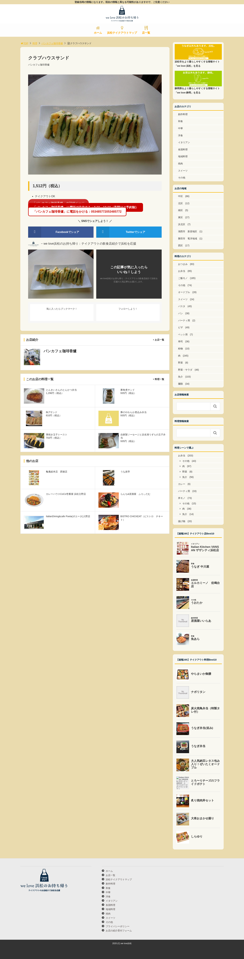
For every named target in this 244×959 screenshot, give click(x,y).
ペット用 (183, 334)
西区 (180, 245)
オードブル (184, 292)
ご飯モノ (183, 278)
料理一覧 (159, 379)
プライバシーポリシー (117, 926)
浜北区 (181, 224)
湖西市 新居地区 (187, 231)
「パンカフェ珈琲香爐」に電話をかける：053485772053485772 (77, 211)
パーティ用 (184, 320)
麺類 (180, 383)
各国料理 (183, 149)
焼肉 (180, 163)
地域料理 (183, 156)
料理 (35, 43)
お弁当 (181, 271)
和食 (180, 121)
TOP (24, 43)
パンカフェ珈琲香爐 (52, 43)
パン (180, 313)
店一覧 (146, 32)
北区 (180, 203)
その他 (181, 177)
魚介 (180, 376)
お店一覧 (159, 339)
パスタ (181, 306)
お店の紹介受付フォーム (119, 930)
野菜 (180, 362)
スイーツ (183, 170)
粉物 (180, 348)
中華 (180, 128)
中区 (180, 196)
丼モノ (181, 498)
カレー (181, 484)
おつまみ (183, 264)
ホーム (98, 32)
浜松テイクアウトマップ (122, 32)
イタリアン (184, 142)
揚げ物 (181, 521)
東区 (180, 217)
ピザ (180, 327)
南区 (180, 210)
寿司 (180, 341)
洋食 (180, 135)
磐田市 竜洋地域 (187, 238)
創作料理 (183, 114)
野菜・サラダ (185, 369)
